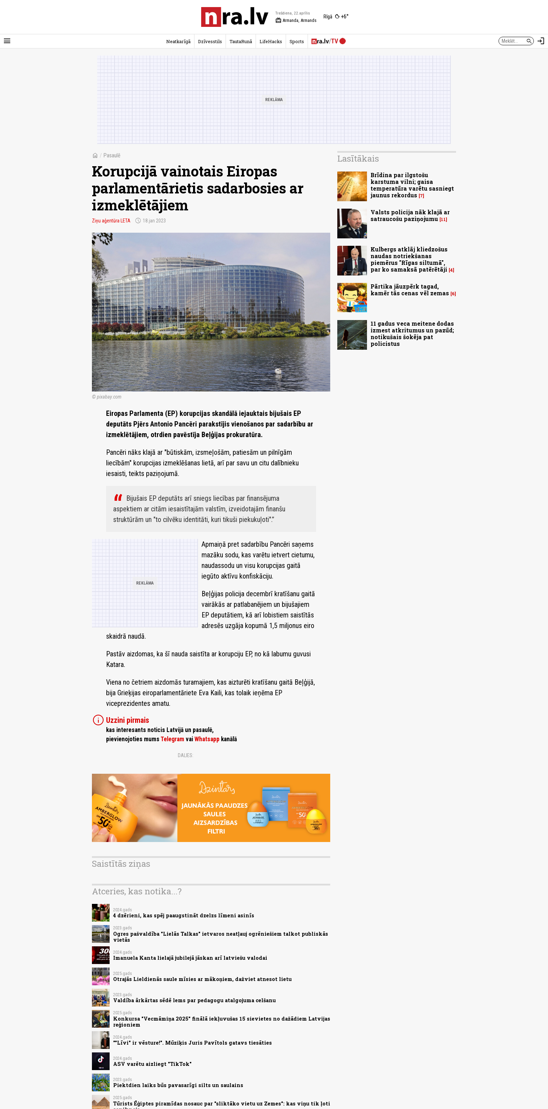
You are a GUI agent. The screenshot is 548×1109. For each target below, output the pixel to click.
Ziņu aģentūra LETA (111, 220)
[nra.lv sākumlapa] (234, 17)
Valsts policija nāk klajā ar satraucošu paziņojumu (410, 215)
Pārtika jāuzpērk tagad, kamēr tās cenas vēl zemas (410, 290)
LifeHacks (271, 41)
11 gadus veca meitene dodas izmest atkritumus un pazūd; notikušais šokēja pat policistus (412, 334)
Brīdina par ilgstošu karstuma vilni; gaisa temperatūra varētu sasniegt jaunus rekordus (412, 185)
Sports (297, 41)
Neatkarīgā (178, 41)
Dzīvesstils (210, 41)
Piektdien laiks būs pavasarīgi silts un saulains (178, 1085)
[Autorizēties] (541, 41)
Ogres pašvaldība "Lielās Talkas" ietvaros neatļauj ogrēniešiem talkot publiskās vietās (220, 936)
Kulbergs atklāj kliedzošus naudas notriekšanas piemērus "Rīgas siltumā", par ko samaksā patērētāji (409, 259)
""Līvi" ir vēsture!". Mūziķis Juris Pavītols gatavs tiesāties (192, 1042)
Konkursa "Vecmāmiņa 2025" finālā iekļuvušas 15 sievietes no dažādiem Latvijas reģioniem (221, 1021)
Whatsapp (207, 739)
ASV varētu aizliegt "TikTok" (152, 1064)
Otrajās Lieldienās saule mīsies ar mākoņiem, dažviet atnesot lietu (202, 979)
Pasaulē (112, 155)
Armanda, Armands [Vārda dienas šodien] (295, 20)
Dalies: (185, 755)
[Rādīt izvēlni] (7, 41)
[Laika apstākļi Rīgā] (336, 17)
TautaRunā (240, 41)
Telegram (172, 739)
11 (443, 219)
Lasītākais (358, 158)
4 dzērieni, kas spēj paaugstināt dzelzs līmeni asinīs (183, 915)
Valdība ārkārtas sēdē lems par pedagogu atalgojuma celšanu (194, 1000)
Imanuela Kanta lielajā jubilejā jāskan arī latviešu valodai (190, 957)
